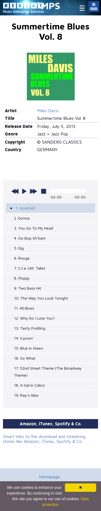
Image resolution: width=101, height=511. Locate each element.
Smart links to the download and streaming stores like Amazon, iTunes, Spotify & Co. (44, 439)
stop (43, 191)
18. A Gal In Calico (29, 385)
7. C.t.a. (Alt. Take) (29, 268)
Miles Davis (48, 110)
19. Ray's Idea (26, 395)
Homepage (49, 476)
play (24, 191)
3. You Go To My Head (33, 228)
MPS (50, 5)
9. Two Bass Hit (27, 288)
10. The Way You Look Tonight (41, 298)
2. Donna (21, 218)
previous (15, 191)
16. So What (25, 358)
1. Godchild (25, 208)
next (33, 191)
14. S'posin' (24, 338)
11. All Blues (24, 308)
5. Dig (19, 248)
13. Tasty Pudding (29, 328)
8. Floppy (22, 278)
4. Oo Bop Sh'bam (30, 238)
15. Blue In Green (28, 348)
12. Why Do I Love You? (34, 318)
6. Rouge (22, 258)
